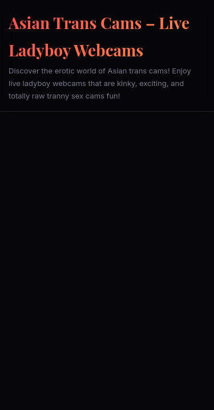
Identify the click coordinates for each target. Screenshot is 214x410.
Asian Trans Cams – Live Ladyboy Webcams (99, 36)
